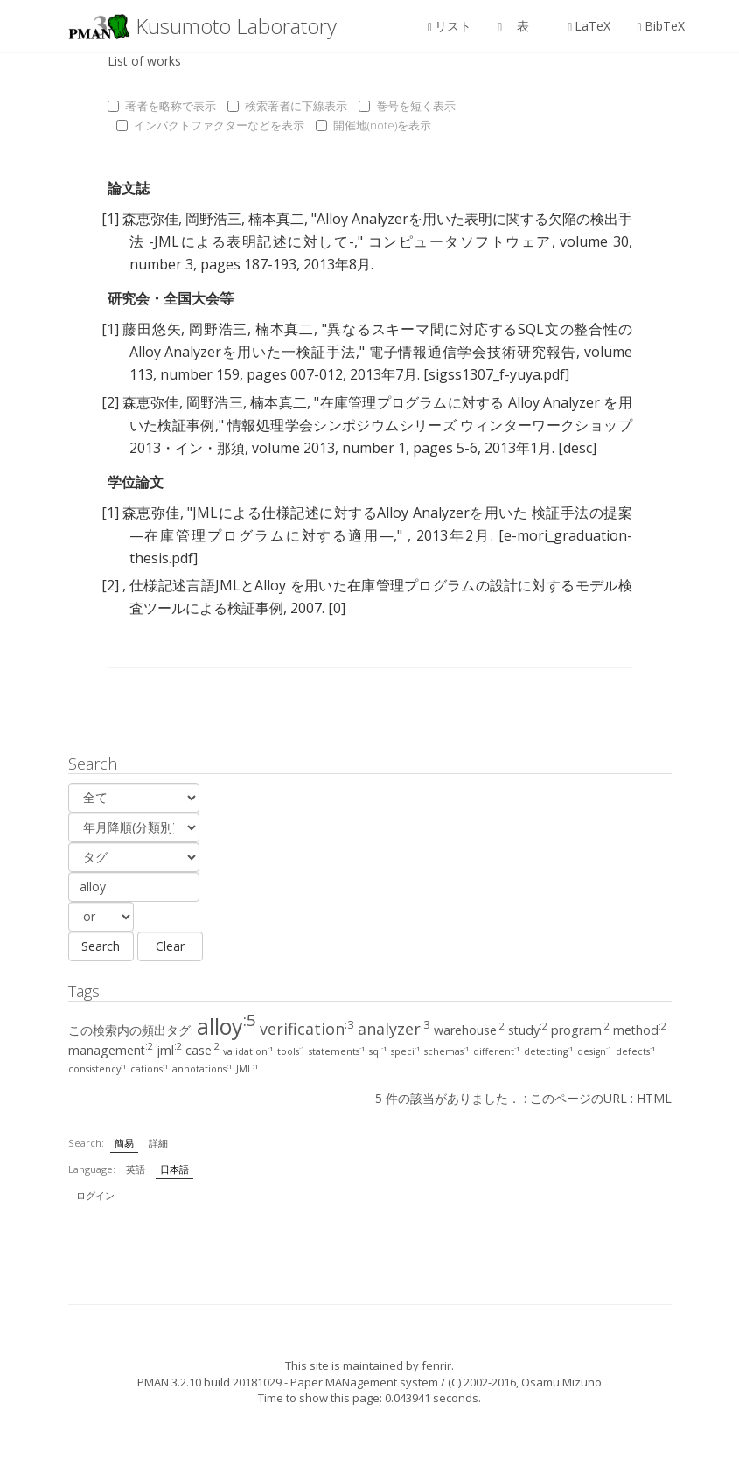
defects (636, 1051)
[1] (110, 218)
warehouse (469, 1030)
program (580, 1030)
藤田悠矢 (151, 329)
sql (378, 1051)
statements (337, 1051)
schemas (447, 1051)
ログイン (95, 1195)
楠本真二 (276, 218)
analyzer (394, 1028)
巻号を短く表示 (407, 106)
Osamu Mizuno (561, 1382)
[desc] (577, 447)
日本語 (174, 1169)
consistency (97, 1069)
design (594, 1051)
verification (307, 1028)
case (202, 1050)
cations (149, 1069)
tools (291, 1051)
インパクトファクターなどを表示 (210, 125)
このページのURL (578, 1098)
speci (406, 1051)
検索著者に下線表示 (287, 106)
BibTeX (660, 25)
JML (247, 1069)
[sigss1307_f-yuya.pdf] (496, 374)
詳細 (158, 1142)
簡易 (124, 1142)
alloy (226, 1026)
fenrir (436, 1365)
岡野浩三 (213, 218)
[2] (110, 402)
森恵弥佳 (150, 218)
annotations (202, 1069)
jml (169, 1050)
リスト (449, 25)
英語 (135, 1169)
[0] (336, 608)
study (527, 1030)
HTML (654, 1098)
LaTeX (589, 25)
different (496, 1051)
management (110, 1050)
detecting (549, 1051)
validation (248, 1051)
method (639, 1030)
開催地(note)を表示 (373, 125)
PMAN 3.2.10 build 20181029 (209, 1382)
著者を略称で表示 (162, 106)
